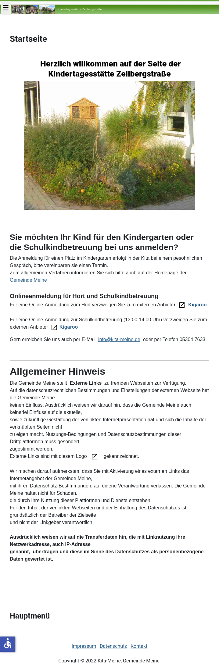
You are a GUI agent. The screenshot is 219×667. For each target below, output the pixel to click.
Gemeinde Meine (28, 280)
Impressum (84, 646)
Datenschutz (113, 646)
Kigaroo (197, 304)
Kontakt (139, 646)
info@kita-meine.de (119, 339)
